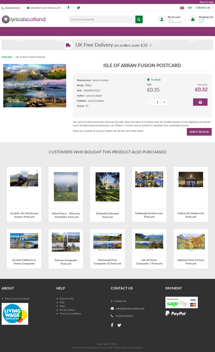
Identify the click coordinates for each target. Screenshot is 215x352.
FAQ (62, 302)
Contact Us (120, 300)
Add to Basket (200, 102)
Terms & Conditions (70, 313)
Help (62, 305)
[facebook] (68, 7)
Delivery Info (67, 298)
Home (21, 31)
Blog (110, 31)
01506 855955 (12, 8)
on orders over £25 (111, 45)
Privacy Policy (67, 309)
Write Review (199, 131)
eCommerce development (87, 347)
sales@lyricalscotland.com (45, 7)
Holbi (109, 347)
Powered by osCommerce (128, 347)
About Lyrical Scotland (17, 298)
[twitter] (78, 7)
